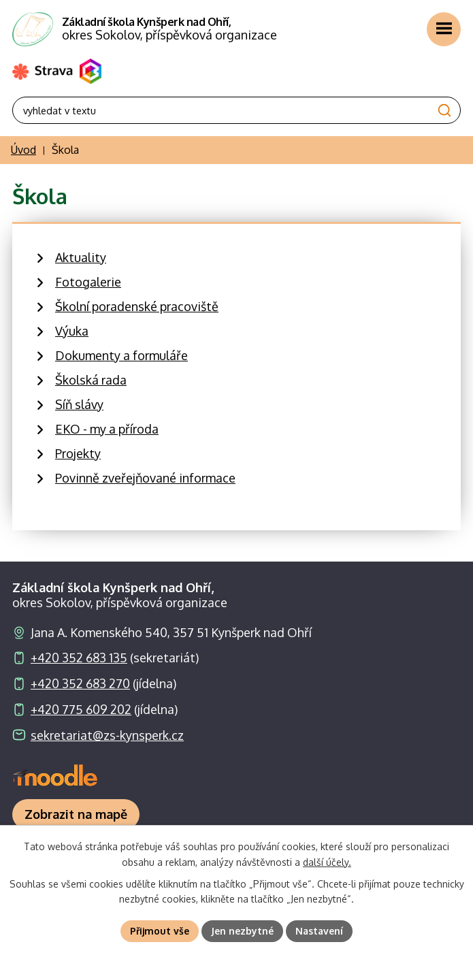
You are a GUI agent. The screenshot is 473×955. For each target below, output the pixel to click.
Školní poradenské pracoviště (136, 306)
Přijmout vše (159, 931)
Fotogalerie (88, 281)
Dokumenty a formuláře (121, 355)
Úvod (23, 150)
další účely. (327, 862)
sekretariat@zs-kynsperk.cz (107, 735)
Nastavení (319, 931)
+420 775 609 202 (81, 709)
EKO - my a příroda (107, 428)
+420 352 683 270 (80, 683)
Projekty (78, 453)
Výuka (71, 330)
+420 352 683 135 (79, 657)
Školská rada (91, 379)
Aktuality (80, 257)
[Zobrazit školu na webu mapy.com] (76, 814)
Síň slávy (79, 404)
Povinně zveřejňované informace (145, 477)
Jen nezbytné (242, 931)
